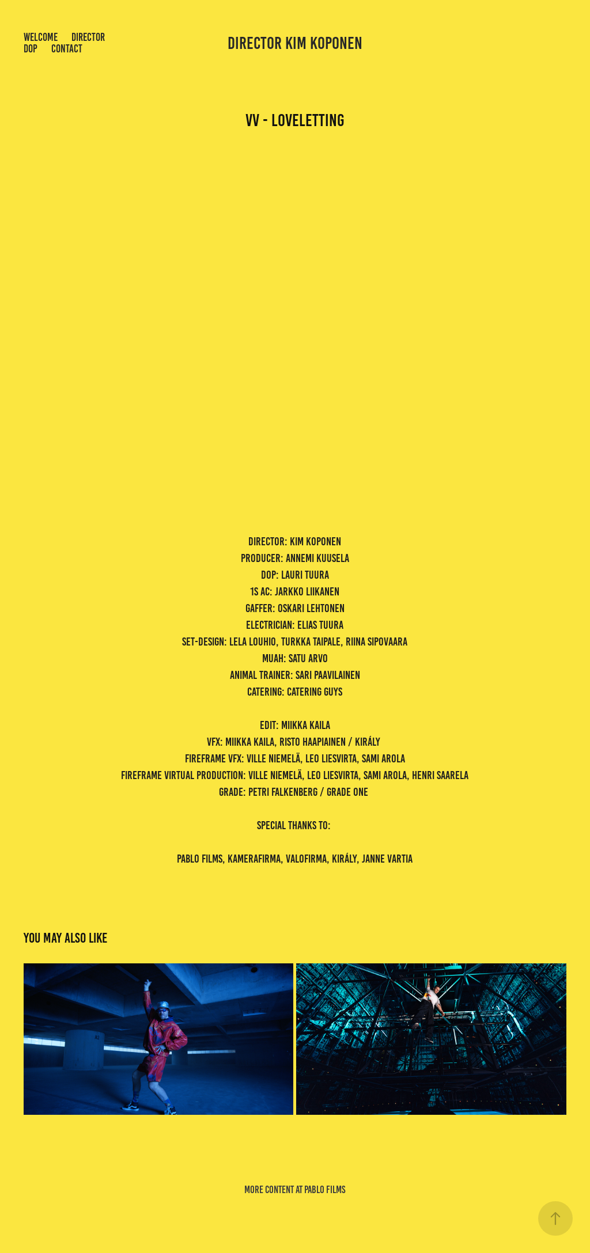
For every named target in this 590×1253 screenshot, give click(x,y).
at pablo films (320, 1189)
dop (30, 49)
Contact (66, 49)
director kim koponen (295, 43)
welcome (41, 37)
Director (88, 37)
